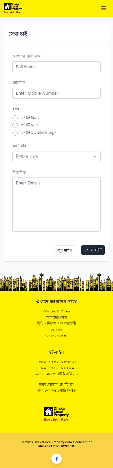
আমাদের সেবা (56, 317)
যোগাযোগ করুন (56, 336)
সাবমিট (93, 250)
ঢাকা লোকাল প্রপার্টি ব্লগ (56, 384)
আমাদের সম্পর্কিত (56, 311)
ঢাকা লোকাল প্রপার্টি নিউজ (57, 390)
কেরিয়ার (56, 329)
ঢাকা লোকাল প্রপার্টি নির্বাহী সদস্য (57, 374)
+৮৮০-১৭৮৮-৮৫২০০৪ (56, 368)
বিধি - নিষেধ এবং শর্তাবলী (56, 323)
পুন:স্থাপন (65, 250)
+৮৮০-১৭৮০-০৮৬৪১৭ (56, 361)
